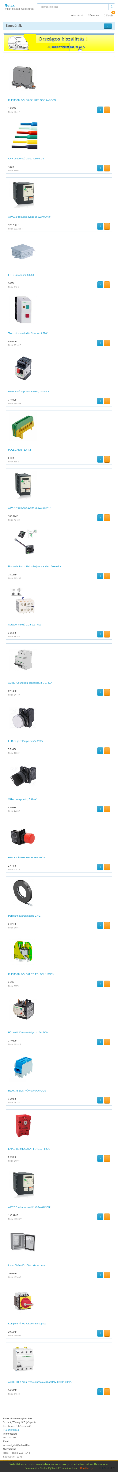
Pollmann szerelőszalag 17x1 (24, 915)
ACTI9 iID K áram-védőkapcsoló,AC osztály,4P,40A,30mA (39, 1382)
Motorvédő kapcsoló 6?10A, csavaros (29, 391)
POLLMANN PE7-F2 (19, 449)
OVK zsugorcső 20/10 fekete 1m (26, 158)
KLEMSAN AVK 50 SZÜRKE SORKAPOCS (32, 100)
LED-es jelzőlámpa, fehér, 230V (25, 741)
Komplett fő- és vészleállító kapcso (27, 1323)
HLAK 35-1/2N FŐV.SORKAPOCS (27, 1090)
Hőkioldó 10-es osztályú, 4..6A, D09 (28, 1032)
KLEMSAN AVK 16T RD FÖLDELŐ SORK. (31, 974)
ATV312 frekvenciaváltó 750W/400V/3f (29, 1207)
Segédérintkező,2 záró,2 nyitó (24, 624)
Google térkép (11, 1430)
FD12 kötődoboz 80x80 (21, 275)
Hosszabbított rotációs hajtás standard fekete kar (35, 566)
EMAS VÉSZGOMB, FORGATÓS (26, 857)
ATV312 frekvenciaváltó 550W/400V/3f (29, 216)
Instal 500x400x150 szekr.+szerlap (27, 1265)
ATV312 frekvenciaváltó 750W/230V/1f (29, 508)
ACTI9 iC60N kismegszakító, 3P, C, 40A (30, 682)
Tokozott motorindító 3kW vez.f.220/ (28, 333)
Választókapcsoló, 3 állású (22, 799)
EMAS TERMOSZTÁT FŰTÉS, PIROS (29, 1148)
